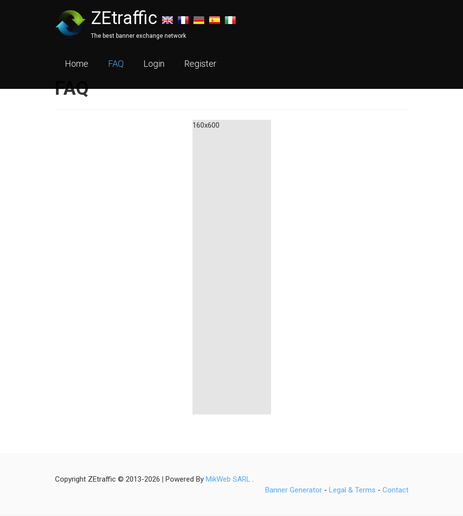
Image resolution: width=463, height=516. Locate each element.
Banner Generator (293, 490)
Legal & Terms (352, 490)
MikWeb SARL (228, 479)
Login (153, 63)
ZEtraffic (124, 18)
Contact (395, 490)
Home (76, 63)
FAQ (116, 63)
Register (200, 63)
